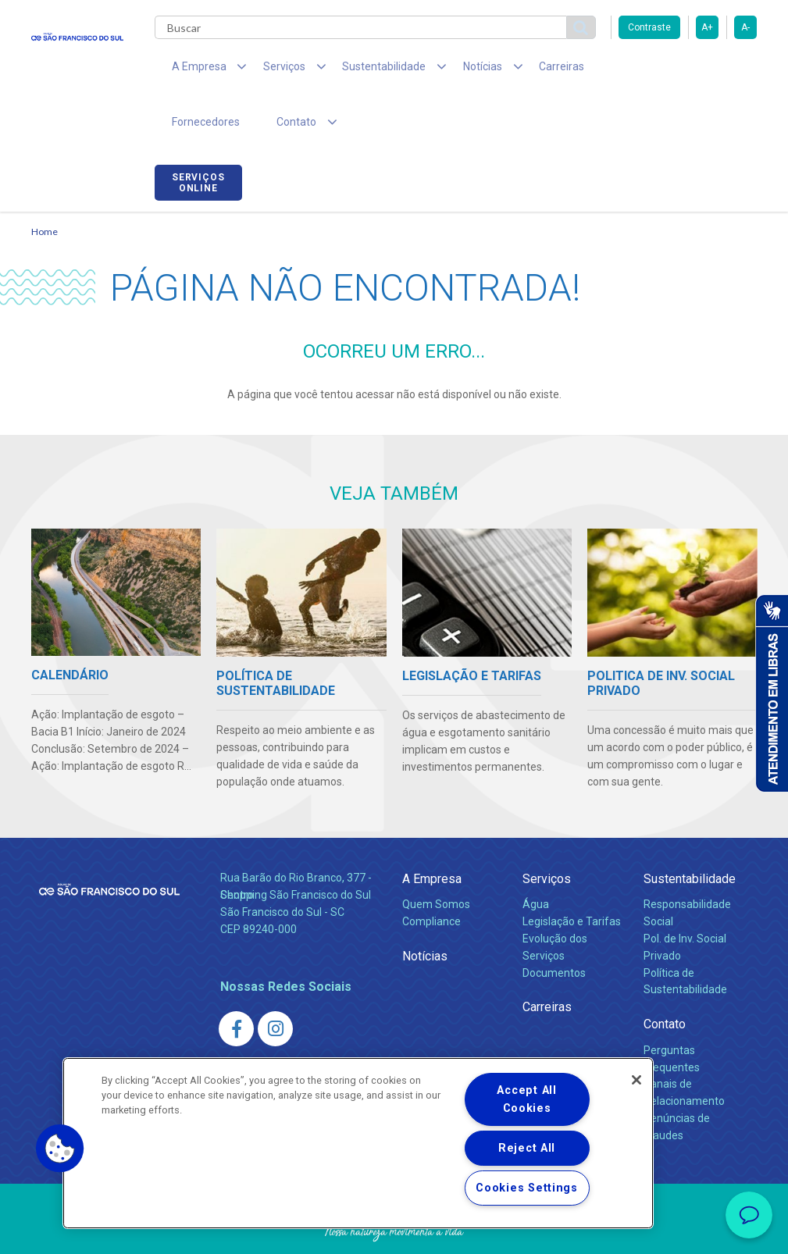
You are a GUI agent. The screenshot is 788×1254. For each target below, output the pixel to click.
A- (745, 27)
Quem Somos (436, 856)
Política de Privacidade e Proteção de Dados (394, 1230)
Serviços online (713, 72)
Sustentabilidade (690, 831)
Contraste (649, 27)
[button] (60, 1149)
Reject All (526, 1148)
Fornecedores (602, 70)
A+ (707, 27)
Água (535, 856)
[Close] (636, 1080)
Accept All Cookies (526, 1099)
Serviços (546, 831)
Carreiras (518, 70)
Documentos (554, 925)
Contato (665, 977)
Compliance (431, 873)
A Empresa (432, 831)
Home (44, 184)
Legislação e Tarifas (571, 873)
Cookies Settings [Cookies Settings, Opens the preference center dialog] (527, 1188)
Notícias (424, 908)
